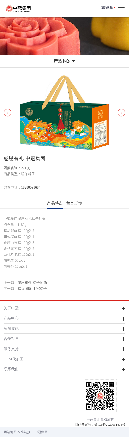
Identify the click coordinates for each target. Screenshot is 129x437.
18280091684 (30, 187)
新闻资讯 (11, 328)
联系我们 (11, 369)
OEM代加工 (13, 359)
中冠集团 (41, 432)
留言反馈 (74, 203)
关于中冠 (11, 308)
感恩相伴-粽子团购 (32, 283)
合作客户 (11, 338)
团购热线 (107, 7)
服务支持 (11, 349)
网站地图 (10, 432)
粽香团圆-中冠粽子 (32, 289)
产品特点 (55, 203)
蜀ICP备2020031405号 (109, 424)
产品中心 (11, 318)
